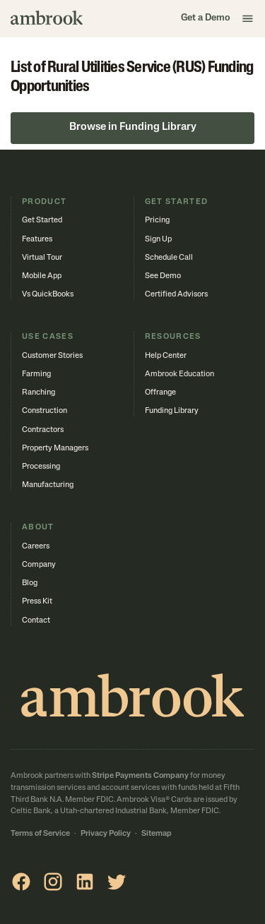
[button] (248, 18)
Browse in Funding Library (132, 127)
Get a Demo (205, 18)
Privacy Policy (106, 834)
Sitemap (156, 834)
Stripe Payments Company (140, 776)
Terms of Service (40, 834)
